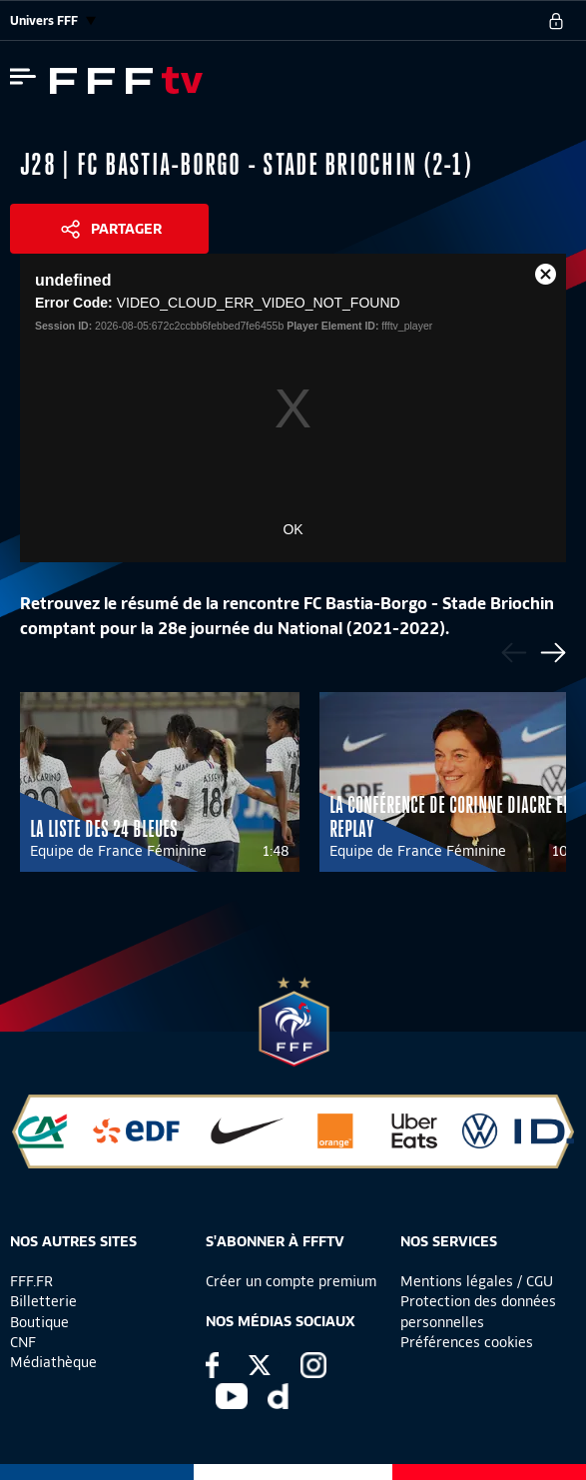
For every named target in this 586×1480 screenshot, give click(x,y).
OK (292, 529)
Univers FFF (53, 20)
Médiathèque (53, 1362)
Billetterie (43, 1301)
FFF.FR (31, 1281)
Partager (126, 229)
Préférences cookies (466, 1342)
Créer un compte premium (291, 1281)
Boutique (39, 1322)
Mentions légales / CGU (476, 1281)
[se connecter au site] (556, 21)
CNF (23, 1342)
